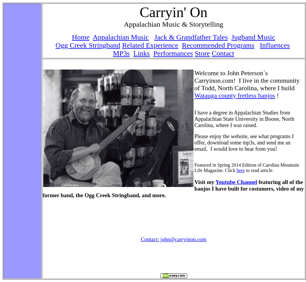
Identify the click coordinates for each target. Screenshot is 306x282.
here (240, 170)
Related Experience (150, 45)
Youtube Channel (236, 182)
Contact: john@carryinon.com (173, 239)
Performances (173, 53)
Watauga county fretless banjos (234, 95)
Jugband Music (253, 37)
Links (142, 53)
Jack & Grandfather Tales (191, 37)
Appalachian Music (121, 37)
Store (202, 53)
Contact (223, 53)
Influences (275, 45)
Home (81, 37)
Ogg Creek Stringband (88, 45)
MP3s (121, 53)
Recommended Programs (218, 45)
